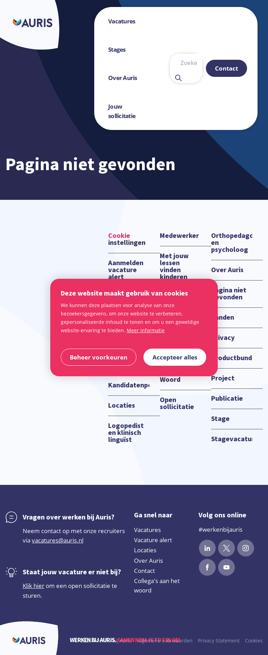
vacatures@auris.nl (57, 540)
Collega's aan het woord (157, 585)
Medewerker (179, 236)
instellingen (127, 239)
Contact (144, 571)
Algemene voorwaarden (165, 640)
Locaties (121, 405)
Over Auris (227, 270)
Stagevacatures (231, 439)
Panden (222, 317)
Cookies (254, 640)
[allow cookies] (174, 357)
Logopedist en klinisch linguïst (126, 433)
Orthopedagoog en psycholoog (231, 243)
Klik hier (33, 586)
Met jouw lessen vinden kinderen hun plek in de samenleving (180, 277)
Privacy (223, 338)
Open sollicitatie (177, 403)
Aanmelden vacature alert (125, 270)
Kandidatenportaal (128, 385)
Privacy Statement (219, 640)
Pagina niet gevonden (228, 293)
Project (222, 378)
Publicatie (227, 398)
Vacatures (147, 530)
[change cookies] (98, 357)
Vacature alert (153, 540)
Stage (220, 419)
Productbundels (231, 358)
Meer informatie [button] (146, 330)
